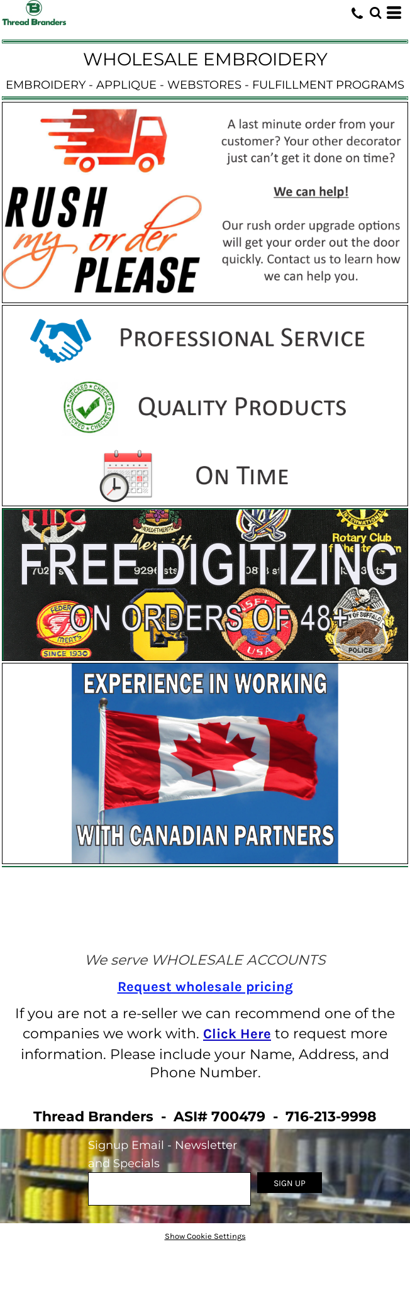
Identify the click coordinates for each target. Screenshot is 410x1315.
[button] (375, 12)
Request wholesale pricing (205, 987)
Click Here (237, 1034)
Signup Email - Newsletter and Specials (162, 1154)
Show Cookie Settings (205, 1236)
